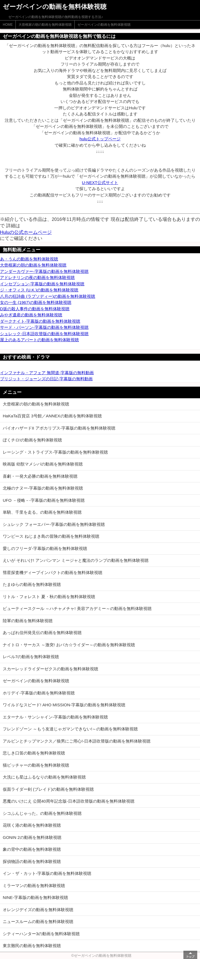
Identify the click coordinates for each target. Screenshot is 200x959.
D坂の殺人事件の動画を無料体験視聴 (34, 308)
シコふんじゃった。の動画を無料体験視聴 (42, 813)
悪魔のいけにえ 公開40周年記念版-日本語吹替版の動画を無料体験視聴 (68, 801)
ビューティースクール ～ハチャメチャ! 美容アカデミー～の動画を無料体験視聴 (77, 608)
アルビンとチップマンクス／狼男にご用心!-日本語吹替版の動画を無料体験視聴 (76, 741)
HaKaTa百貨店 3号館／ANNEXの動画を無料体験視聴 (52, 415)
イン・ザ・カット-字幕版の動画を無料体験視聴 (47, 873)
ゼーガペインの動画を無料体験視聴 (104, 25)
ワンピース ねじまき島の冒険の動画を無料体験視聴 (51, 536)
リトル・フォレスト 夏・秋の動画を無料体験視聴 (49, 596)
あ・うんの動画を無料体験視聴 (29, 259)
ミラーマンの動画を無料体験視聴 (34, 885)
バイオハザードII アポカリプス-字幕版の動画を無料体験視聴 (59, 428)
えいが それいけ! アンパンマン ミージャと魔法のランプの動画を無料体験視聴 (76, 560)
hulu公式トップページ (99, 138)
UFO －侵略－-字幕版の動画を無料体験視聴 (44, 500)
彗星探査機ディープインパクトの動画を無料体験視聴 (52, 572)
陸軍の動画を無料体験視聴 (28, 620)
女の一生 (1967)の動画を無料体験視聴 (35, 302)
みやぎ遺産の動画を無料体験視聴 (31, 314)
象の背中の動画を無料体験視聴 (32, 849)
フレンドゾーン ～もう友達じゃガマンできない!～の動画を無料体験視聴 (70, 729)
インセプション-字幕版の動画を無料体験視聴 (42, 283)
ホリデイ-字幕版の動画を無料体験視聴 (39, 693)
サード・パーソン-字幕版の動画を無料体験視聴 (44, 327)
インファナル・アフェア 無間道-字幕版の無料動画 (47, 372)
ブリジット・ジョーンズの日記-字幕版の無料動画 (46, 378)
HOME (8, 25)
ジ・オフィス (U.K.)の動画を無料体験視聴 (39, 290)
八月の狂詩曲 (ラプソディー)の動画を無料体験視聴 (47, 296)
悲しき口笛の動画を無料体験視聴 (34, 753)
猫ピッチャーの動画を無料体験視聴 (36, 765)
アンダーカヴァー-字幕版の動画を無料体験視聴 (44, 271)
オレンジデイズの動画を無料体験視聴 (38, 909)
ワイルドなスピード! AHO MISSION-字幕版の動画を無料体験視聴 (64, 704)
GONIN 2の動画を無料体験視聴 (32, 837)
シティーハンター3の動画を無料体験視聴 (41, 933)
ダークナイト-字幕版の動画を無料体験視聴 (40, 321)
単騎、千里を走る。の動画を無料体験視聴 (42, 512)
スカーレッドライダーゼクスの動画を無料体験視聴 (50, 668)
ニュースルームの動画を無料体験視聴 (38, 921)
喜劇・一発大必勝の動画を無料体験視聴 (40, 476)
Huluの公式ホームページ (26, 232)
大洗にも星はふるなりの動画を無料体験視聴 (44, 777)
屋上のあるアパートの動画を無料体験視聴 (39, 339)
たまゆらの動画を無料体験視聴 (32, 584)
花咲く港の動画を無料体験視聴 (32, 825)
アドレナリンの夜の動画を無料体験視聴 (37, 277)
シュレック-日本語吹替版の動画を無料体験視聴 (44, 333)
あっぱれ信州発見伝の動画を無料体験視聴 (42, 632)
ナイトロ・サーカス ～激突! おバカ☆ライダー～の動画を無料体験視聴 (69, 644)
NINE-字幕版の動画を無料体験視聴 (35, 897)
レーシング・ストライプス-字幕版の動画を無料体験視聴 (55, 452)
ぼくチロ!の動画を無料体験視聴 (32, 440)
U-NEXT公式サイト (100, 182)
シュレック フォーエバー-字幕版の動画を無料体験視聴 (54, 524)
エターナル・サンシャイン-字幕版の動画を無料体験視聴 (55, 717)
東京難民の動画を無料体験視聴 (32, 945)
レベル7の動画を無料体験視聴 (31, 656)
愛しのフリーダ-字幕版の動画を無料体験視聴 (45, 548)
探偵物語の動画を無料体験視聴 (32, 861)
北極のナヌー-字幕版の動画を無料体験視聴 (43, 488)
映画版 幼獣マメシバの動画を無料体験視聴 (43, 464)
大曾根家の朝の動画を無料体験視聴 (45, 25)
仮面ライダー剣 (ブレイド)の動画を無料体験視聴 (48, 789)
